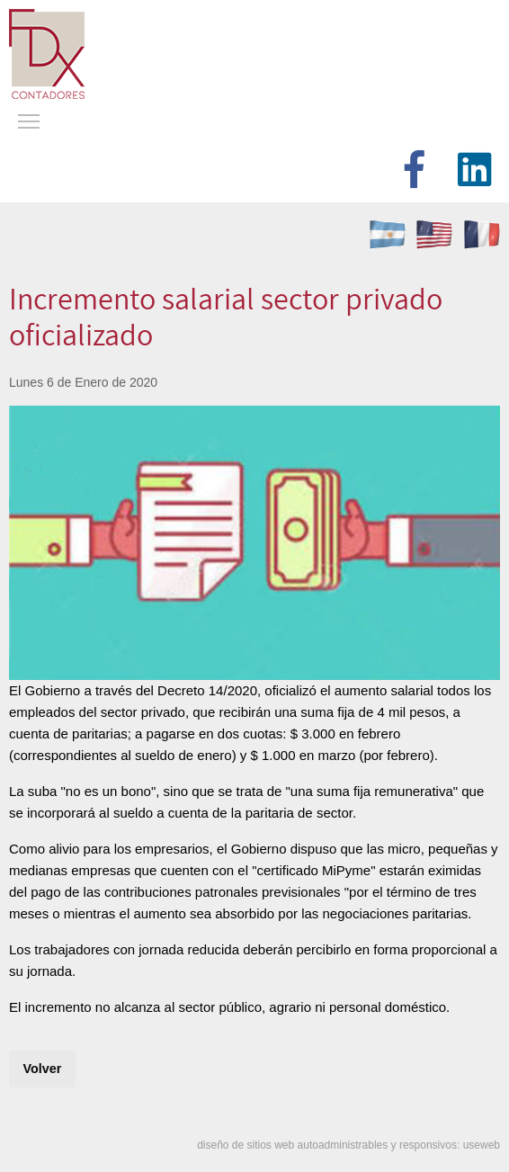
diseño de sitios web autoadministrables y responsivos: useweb (348, 1145)
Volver (41, 1068)
